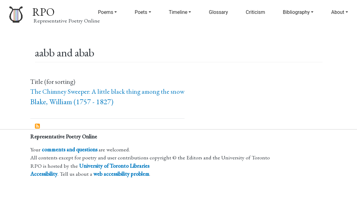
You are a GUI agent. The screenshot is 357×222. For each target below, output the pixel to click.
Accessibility (43, 173)
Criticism (255, 12)
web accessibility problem (121, 173)
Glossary (218, 12)
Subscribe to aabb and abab (37, 126)
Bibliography (296, 12)
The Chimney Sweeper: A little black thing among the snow (107, 91)
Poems (105, 12)
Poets (141, 12)
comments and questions (69, 149)
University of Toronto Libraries (114, 165)
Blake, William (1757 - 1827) (71, 101)
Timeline (178, 12)
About (337, 12)
